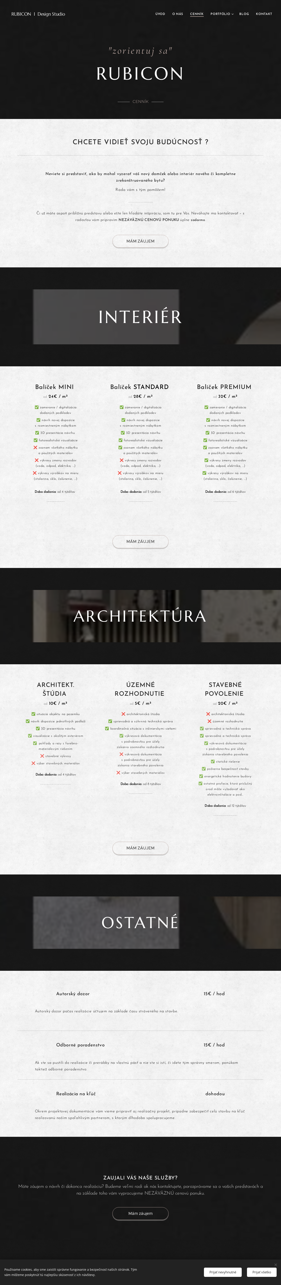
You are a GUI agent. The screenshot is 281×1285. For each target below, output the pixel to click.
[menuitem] (161, 14)
